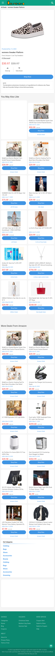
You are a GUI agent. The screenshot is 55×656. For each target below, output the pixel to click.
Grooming (6, 575)
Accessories (7, 556)
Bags (5, 549)
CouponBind (36, 651)
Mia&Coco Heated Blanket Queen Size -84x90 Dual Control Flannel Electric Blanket (41, 122)
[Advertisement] (14, 119)
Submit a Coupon (41, 626)
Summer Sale (23, 626)
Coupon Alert (40, 620)
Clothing (6, 546)
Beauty (5, 559)
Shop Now (27, 77)
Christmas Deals (24, 620)
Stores (3, 623)
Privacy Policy (5, 640)
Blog (2, 626)
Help (37, 629)
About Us (4, 637)
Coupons (4, 629)
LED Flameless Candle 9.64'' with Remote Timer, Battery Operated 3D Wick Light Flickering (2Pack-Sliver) (13, 524)
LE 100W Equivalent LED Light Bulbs (13, 417)
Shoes (5, 552)
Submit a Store (41, 623)
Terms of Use (5, 643)
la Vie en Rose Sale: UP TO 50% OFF (40, 228)
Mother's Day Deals (25, 623)
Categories (4, 620)
